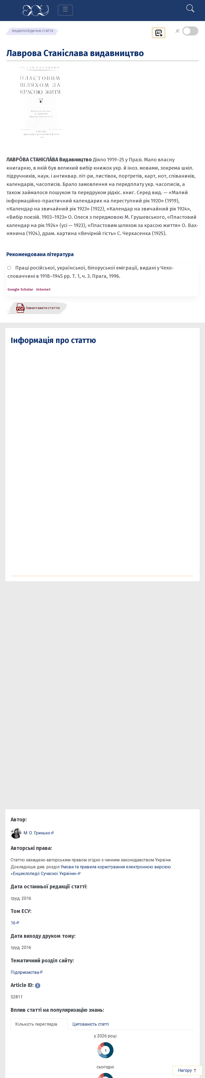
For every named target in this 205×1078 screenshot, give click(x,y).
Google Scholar (20, 289)
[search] (190, 6)
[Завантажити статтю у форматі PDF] (38, 308)
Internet (43, 289)
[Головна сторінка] (35, 10)
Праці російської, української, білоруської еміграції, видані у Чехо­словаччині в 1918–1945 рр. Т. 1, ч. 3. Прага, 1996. (90, 272)
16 (13, 922)
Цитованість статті (90, 1024)
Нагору (187, 1070)
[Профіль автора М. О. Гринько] (38, 832)
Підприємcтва (25, 972)
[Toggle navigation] (65, 10)
